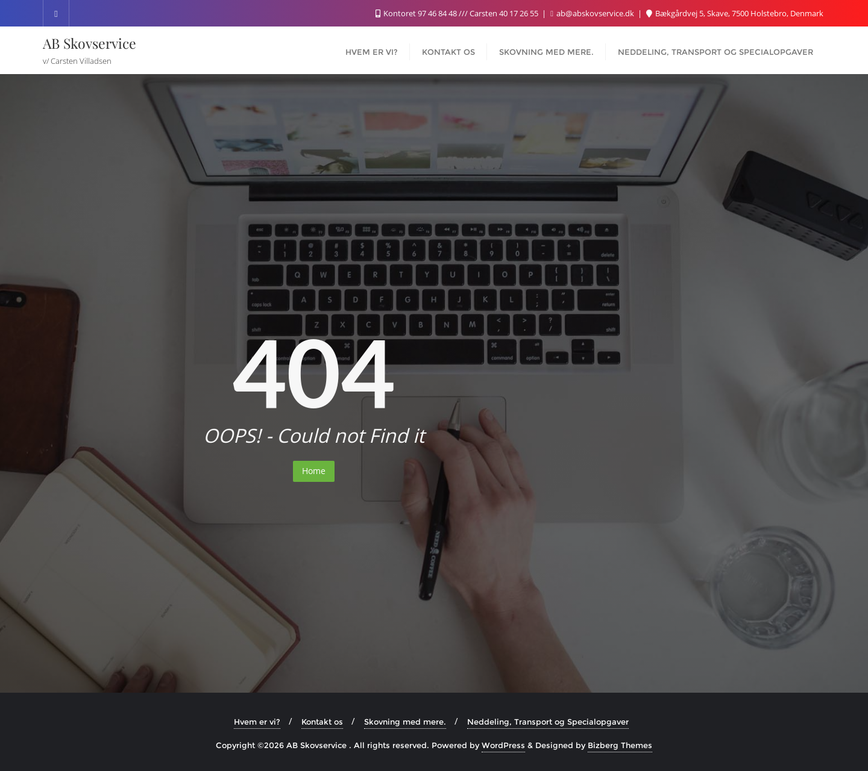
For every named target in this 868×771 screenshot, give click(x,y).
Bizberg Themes (620, 745)
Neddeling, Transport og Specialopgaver (548, 721)
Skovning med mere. (405, 721)
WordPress (503, 745)
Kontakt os (322, 721)
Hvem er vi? (257, 721)
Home (314, 470)
